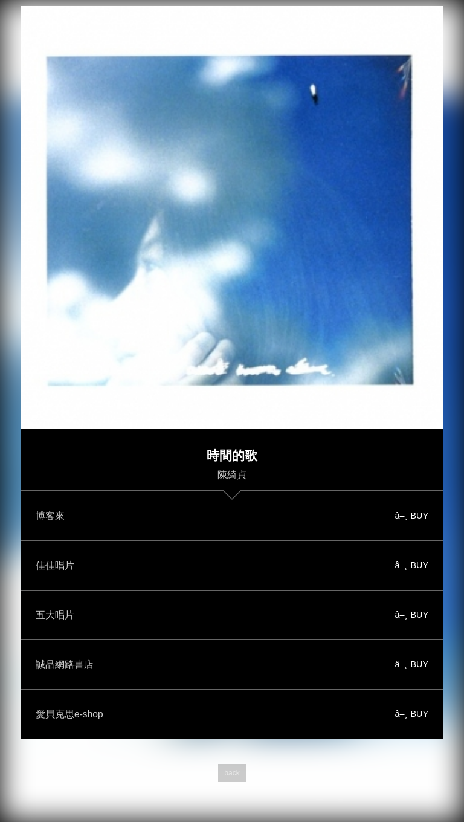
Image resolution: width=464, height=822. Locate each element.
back (231, 773)
